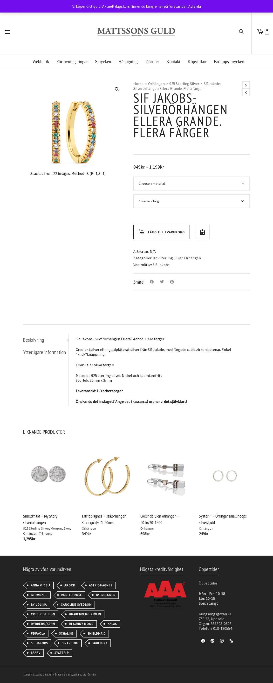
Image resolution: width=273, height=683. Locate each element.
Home (138, 83)
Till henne (46, 533)
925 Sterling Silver (184, 83)
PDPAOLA (38, 633)
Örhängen (156, 83)
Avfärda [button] (194, 6)
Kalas (112, 624)
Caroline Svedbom (76, 605)
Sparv (36, 653)
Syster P (62, 653)
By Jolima (39, 605)
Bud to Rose (71, 595)
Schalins (66, 633)
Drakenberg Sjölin (85, 614)
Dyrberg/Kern (43, 624)
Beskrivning (33, 339)
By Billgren (106, 595)
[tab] (45, 339)
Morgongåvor (60, 528)
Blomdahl (39, 595)
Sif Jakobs (161, 264)
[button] (117, 89)
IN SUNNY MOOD (81, 624)
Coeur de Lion (43, 614)
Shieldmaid (97, 633)
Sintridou (70, 643)
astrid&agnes (100, 585)
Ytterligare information (44, 352)
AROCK (69, 585)
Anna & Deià (40, 585)
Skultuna (100, 643)
